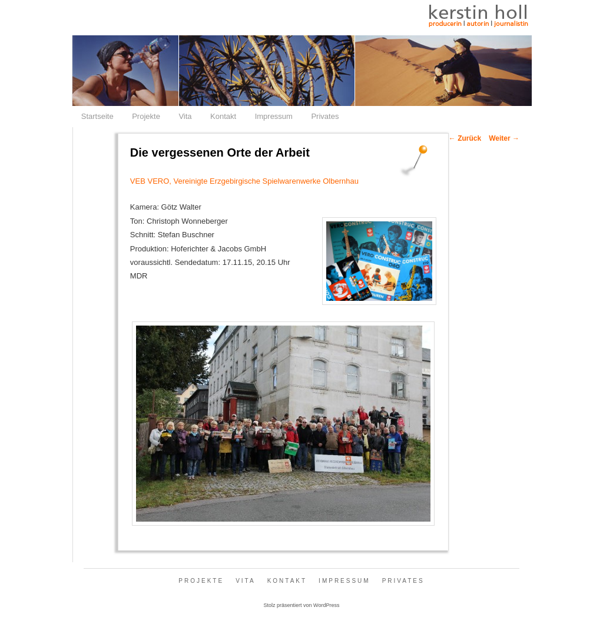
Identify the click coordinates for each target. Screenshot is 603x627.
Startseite (97, 116)
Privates (325, 116)
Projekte (146, 116)
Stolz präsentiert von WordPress (302, 605)
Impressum (274, 116)
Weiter (504, 138)
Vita (184, 116)
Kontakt (223, 116)
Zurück (465, 138)
